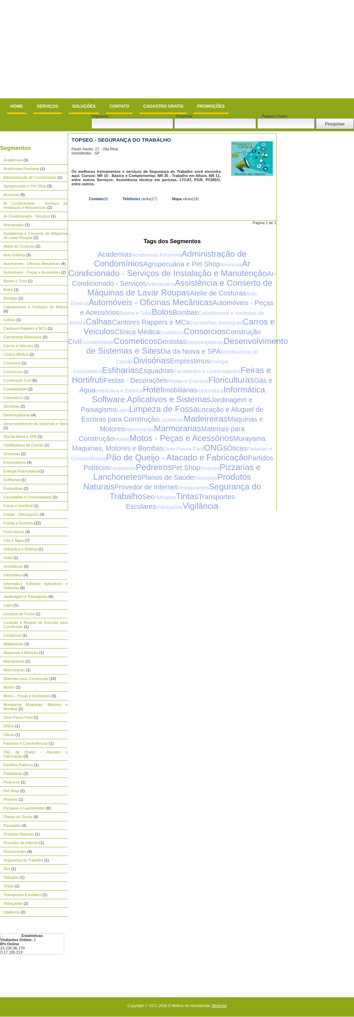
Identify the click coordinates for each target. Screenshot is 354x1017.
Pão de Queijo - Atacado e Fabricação (177, 457)
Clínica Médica (15, 354)
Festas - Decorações (21, 514)
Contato (119, 106)
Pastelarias (12, 773)
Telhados (11, 877)
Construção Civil (17, 380)
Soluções (83, 106)
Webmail (219, 1005)
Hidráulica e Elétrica (20, 549)
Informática (12, 575)
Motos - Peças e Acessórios (27, 696)
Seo (6, 869)
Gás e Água (13, 540)
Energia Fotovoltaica (20, 471)
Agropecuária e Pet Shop (24, 186)
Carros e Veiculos (18, 346)
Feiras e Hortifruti (18, 506)
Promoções (211, 106)
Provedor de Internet (20, 843)
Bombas (10, 298)
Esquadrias (13, 488)
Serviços (47, 106)
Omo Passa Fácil (18, 717)
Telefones (131, 199)
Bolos (8, 290)
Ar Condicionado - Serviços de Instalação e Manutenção (35, 205)
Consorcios (13, 372)
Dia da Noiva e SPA (20, 436)
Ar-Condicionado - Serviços (26, 216)
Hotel (7, 558)
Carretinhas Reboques (22, 337)
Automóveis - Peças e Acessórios (31, 272)
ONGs (8, 726)
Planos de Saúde (18, 817)
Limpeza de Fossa (19, 614)
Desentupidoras (16, 415)
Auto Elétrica (14, 255)
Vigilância (11, 912)
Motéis (9, 687)
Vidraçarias (13, 903)
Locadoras (12, 635)
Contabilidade (15, 389)
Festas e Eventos (18, 523)
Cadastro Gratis (163, 106)
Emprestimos (14, 462)
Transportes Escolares (22, 895)
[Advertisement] (93, 49)
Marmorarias (14, 670)
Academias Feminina (21, 169)
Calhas (9, 320)
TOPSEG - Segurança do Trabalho (121, 140)
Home (16, 106)
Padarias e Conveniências (25, 743)
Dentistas (11, 406)
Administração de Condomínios (30, 177)
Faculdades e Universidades (27, 497)
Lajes (7, 605)
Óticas (8, 735)
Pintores (10, 799)
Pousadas (11, 825)
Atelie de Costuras (19, 246)
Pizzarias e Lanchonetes (24, 808)
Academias (12, 160)
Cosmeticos (13, 398)
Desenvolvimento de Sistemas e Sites (35, 424)
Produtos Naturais (18, 834)
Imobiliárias (13, 566)
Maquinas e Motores (20, 653)
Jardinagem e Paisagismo (25, 596)
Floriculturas (13, 532)
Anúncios (11, 195)
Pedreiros (11, 782)
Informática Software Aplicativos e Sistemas (178, 394)
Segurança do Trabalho (23, 860)
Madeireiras (13, 644)
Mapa (177, 199)
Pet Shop (11, 791)
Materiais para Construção (25, 678)
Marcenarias (14, 661)
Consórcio (12, 363)
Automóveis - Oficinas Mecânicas (31, 264)
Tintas (8, 886)
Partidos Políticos (18, 765)
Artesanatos (13, 225)
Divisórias (11, 454)
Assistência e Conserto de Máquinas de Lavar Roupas (179, 287)
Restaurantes (14, 851)
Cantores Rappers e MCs (25, 328)
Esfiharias (11, 480)
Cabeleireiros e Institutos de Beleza (35, 307)
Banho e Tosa (15, 281)
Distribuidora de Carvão (23, 445)
